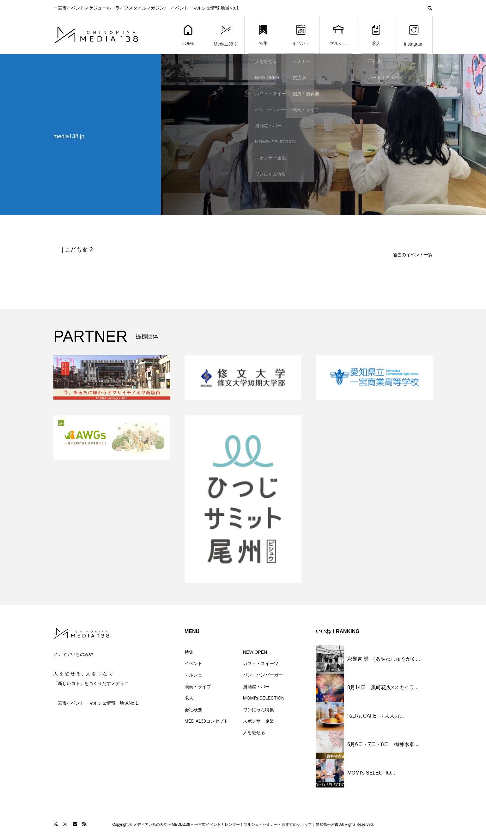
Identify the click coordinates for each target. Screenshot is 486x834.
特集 (263, 35)
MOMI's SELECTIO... (371, 772)
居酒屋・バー (256, 686)
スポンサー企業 (258, 721)
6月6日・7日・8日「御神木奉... (382, 744)
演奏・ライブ (198, 686)
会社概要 (193, 709)
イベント (301, 35)
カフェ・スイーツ (260, 663)
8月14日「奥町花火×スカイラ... (382, 687)
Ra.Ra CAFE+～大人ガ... (375, 716)
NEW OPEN (255, 652)
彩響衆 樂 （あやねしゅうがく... (383, 659)
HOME (188, 35)
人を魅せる (254, 732)
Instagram (413, 35)
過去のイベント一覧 (413, 254)
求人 (376, 35)
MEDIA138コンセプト (206, 721)
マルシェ (338, 35)
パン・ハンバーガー (263, 674)
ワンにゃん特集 (258, 709)
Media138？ (226, 35)
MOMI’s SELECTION (263, 697)
